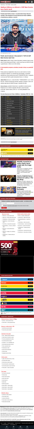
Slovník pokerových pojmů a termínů (8, 344)
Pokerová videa (4, 351)
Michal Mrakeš (4, 86)
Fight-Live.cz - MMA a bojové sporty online (9, 217)
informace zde (20, 415)
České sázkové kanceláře (6, 401)
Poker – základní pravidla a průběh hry (8, 335)
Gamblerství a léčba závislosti (6, 394)
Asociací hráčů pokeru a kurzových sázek (13, 410)
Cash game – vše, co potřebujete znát (8, 342)
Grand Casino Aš (4, 380)
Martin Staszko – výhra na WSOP (7, 387)
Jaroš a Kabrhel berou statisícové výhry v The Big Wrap (25, 177)
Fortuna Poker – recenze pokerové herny (8, 322)
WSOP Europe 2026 (5, 383)
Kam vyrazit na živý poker (6, 373)
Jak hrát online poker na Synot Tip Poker (8, 365)
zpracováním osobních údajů (12, 205)
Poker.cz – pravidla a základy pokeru (24, 215)
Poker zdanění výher (5, 396)
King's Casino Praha (5, 378)
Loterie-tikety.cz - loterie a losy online (24, 222)
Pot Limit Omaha (20, 73)
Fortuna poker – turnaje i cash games (8, 367)
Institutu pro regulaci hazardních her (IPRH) (12, 409)
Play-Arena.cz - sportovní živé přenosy (24, 225)
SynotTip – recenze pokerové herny (7, 320)
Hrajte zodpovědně (3, 413)
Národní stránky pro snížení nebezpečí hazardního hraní (12, 420)
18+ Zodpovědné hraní (5, 424)
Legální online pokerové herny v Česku (8, 358)
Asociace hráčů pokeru (5, 398)
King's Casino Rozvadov (6, 376)
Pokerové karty (4, 374)
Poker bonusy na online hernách (7, 362)
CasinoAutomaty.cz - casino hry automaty (24, 223)
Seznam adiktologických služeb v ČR (22, 419)
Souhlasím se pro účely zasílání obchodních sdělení (16, 205)
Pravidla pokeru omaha (5, 347)
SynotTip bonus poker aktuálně (7, 328)
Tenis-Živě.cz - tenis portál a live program (9, 223)
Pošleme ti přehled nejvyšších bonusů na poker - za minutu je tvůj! (17, 201)
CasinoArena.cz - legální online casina (24, 217)
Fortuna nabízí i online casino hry (7, 399)
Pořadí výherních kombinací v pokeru (8, 337)
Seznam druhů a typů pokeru (6, 349)
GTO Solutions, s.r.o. (14, 424)
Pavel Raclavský (14, 11)
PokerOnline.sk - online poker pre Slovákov (25, 232)
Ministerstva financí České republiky (9, 408)
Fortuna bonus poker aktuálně (6, 329)
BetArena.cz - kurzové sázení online (8, 215)
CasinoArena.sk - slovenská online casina (24, 230)
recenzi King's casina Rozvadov (22, 131)
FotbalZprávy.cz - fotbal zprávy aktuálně (9, 219)
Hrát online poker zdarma (6, 360)
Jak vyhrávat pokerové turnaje (7, 340)
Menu (32, 2)
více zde (21, 139)
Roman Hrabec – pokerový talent (7, 385)
